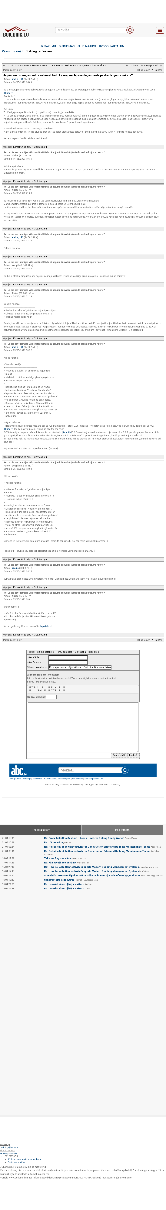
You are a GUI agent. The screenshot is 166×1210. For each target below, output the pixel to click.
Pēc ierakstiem (41, 830)
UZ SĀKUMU (48, 46)
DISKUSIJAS (67, 46)
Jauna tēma (56, 65)
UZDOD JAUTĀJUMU (112, 46)
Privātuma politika (16, 1162)
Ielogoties (84, 65)
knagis (15, 568)
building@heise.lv (9, 1147)
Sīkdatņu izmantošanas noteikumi (24, 1159)
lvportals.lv (45, 626)
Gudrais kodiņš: (36, 697)
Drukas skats (99, 65)
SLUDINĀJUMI (87, 46)
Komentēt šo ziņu (22, 147)
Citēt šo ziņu (40, 147)
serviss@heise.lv (8, 1153)
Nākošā (158, 65)
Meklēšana (70, 65)
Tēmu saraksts (40, 65)
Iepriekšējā (146, 65)
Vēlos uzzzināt (12, 51)
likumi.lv (8, 93)
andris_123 (18, 79)
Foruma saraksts (20, 65)
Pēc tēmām (122, 830)
